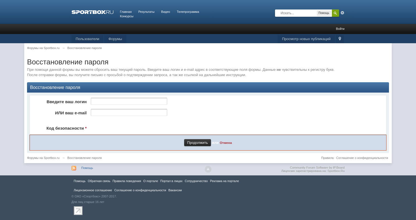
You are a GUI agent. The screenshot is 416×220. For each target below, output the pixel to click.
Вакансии (175, 190)
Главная (126, 11)
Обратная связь (99, 181)
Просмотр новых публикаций (306, 39)
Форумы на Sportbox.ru (43, 157)
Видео (165, 11)
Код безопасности (67, 128)
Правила (327, 157)
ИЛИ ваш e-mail (71, 112)
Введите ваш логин (67, 101)
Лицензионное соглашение (93, 190)
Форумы (115, 39)
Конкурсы (126, 16)
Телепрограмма (188, 11)
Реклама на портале (224, 181)
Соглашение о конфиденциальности (362, 157)
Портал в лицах (171, 181)
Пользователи (87, 39)
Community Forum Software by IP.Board (317, 167)
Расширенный (342, 13)
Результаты (146, 11)
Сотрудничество (196, 181)
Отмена (226, 142)
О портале (150, 181)
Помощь (87, 168)
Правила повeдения (127, 181)
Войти (340, 28)
